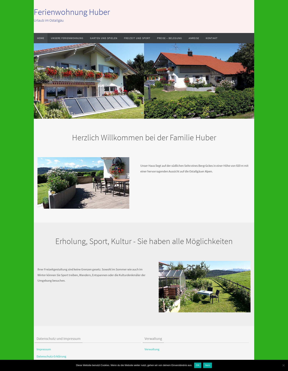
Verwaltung (152, 349)
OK (197, 365)
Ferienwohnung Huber (72, 12)
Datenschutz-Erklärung (51, 356)
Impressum (44, 349)
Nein (207, 365)
